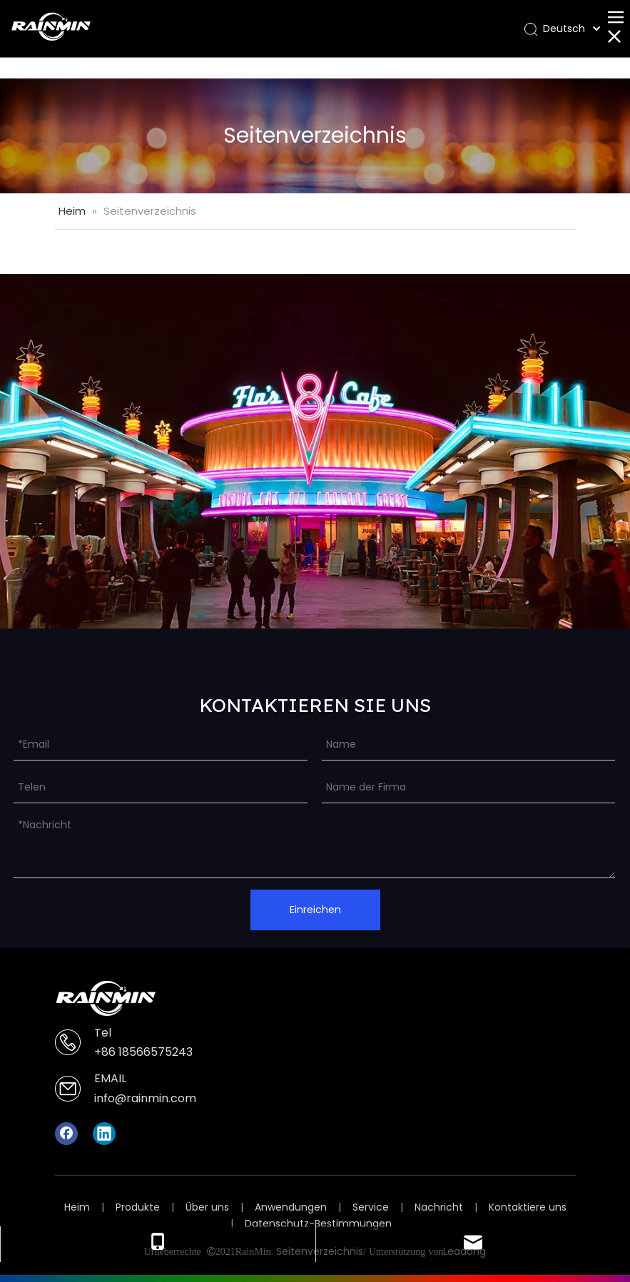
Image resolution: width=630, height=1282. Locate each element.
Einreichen (315, 909)
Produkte (138, 1207)
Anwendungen (291, 1207)
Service (370, 1207)
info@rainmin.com (145, 1098)
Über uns (207, 1207)
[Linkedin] (104, 1133)
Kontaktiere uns (528, 1207)
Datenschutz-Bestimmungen (318, 1223)
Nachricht (439, 1207)
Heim (77, 1207)
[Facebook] (66, 1133)
